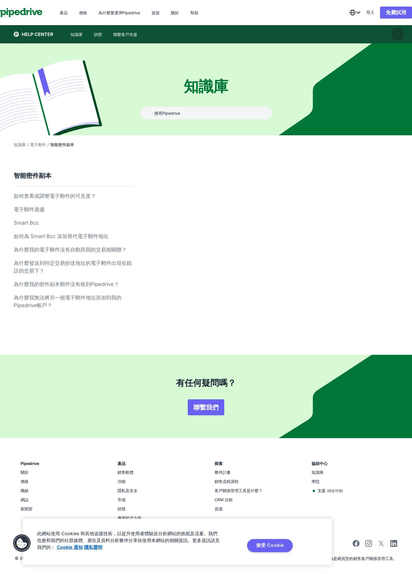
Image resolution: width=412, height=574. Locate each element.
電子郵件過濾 (29, 209)
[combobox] (341, 12)
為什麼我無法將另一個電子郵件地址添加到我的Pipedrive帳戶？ (68, 301)
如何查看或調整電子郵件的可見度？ (55, 196)
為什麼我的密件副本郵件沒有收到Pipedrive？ (66, 284)
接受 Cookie (270, 545)
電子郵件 (38, 144)
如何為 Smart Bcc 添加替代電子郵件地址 (61, 236)
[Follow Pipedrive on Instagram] (368, 545)
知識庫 (20, 144)
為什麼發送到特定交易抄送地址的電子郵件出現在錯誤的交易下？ (73, 267)
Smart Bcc (26, 223)
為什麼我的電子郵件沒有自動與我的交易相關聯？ (70, 250)
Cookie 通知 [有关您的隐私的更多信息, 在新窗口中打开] (70, 547)
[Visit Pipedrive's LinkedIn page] (393, 544)
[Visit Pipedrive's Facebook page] (356, 545)
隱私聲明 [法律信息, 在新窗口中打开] (93, 547)
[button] (22, 543)
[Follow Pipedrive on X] (381, 545)
